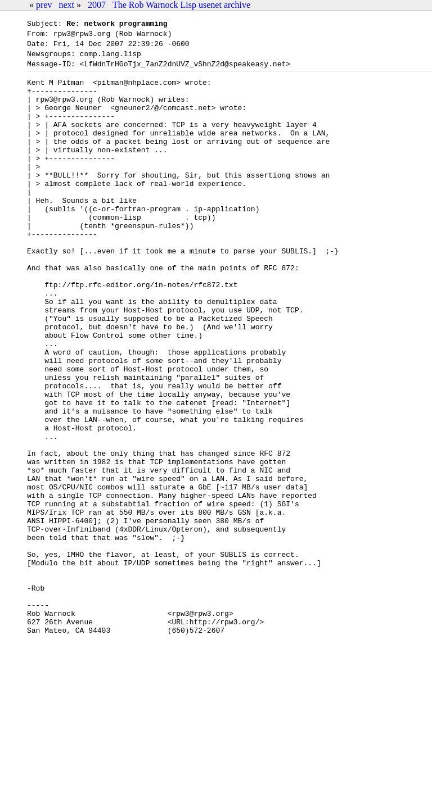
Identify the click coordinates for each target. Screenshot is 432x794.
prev (44, 5)
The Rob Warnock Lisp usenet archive (181, 5)
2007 (97, 5)
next (66, 5)
